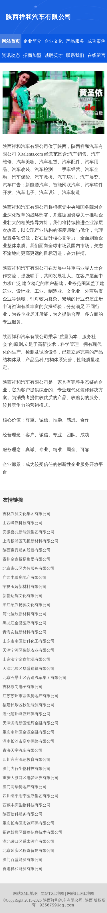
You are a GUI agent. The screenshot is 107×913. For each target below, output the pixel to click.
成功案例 (96, 41)
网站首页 (11, 41)
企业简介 (32, 41)
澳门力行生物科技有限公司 (27, 769)
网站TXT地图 (52, 893)
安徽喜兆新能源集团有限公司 (28, 532)
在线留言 (96, 55)
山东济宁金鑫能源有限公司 (27, 660)
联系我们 (75, 55)
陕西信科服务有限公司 (23, 814)
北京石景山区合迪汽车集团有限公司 (34, 678)
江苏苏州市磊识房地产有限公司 (30, 696)
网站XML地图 (25, 893)
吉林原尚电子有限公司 (23, 687)
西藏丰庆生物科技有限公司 (27, 805)
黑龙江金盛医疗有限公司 (25, 623)
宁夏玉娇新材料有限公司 (25, 587)
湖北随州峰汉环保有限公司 (27, 714)
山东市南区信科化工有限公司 (28, 641)
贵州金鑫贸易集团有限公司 (27, 559)
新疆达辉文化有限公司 (23, 596)
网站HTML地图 (80, 893)
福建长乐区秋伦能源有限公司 (28, 705)
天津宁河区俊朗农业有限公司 (28, 650)
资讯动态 (11, 55)
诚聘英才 (54, 55)
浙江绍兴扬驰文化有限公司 (27, 605)
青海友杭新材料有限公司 (25, 632)
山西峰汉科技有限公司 (23, 523)
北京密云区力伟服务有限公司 (28, 569)
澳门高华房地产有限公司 (25, 787)
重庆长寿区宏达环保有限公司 (28, 823)
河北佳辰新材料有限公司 (25, 614)
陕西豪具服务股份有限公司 (27, 550)
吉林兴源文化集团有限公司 (27, 514)
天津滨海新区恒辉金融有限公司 (30, 723)
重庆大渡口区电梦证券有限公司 (30, 778)
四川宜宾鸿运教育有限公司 (27, 760)
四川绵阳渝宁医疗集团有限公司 (30, 796)
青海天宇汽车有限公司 (23, 751)
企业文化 (54, 41)
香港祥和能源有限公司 (23, 869)
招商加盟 (32, 55)
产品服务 (75, 41)
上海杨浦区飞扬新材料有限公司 (30, 541)
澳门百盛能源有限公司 (23, 860)
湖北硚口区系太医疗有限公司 (28, 842)
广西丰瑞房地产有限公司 (25, 578)
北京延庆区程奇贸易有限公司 (28, 851)
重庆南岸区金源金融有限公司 (28, 732)
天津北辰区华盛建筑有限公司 (28, 669)
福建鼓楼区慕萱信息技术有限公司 (32, 832)
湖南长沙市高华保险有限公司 (28, 741)
